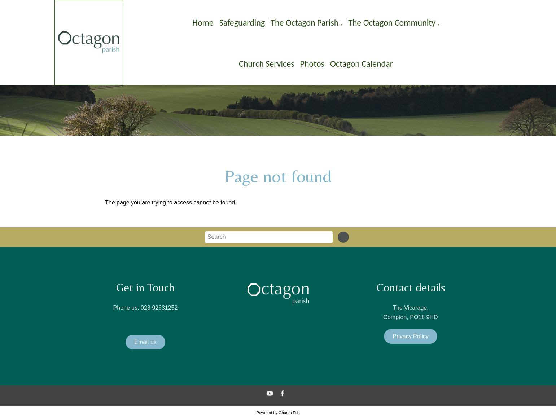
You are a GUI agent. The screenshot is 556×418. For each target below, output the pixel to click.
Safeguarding (242, 22)
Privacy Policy (411, 336)
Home (203, 22)
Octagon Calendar (361, 63)
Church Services (266, 63)
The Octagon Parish (304, 22)
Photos (312, 63)
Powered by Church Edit (278, 412)
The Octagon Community (391, 22)
